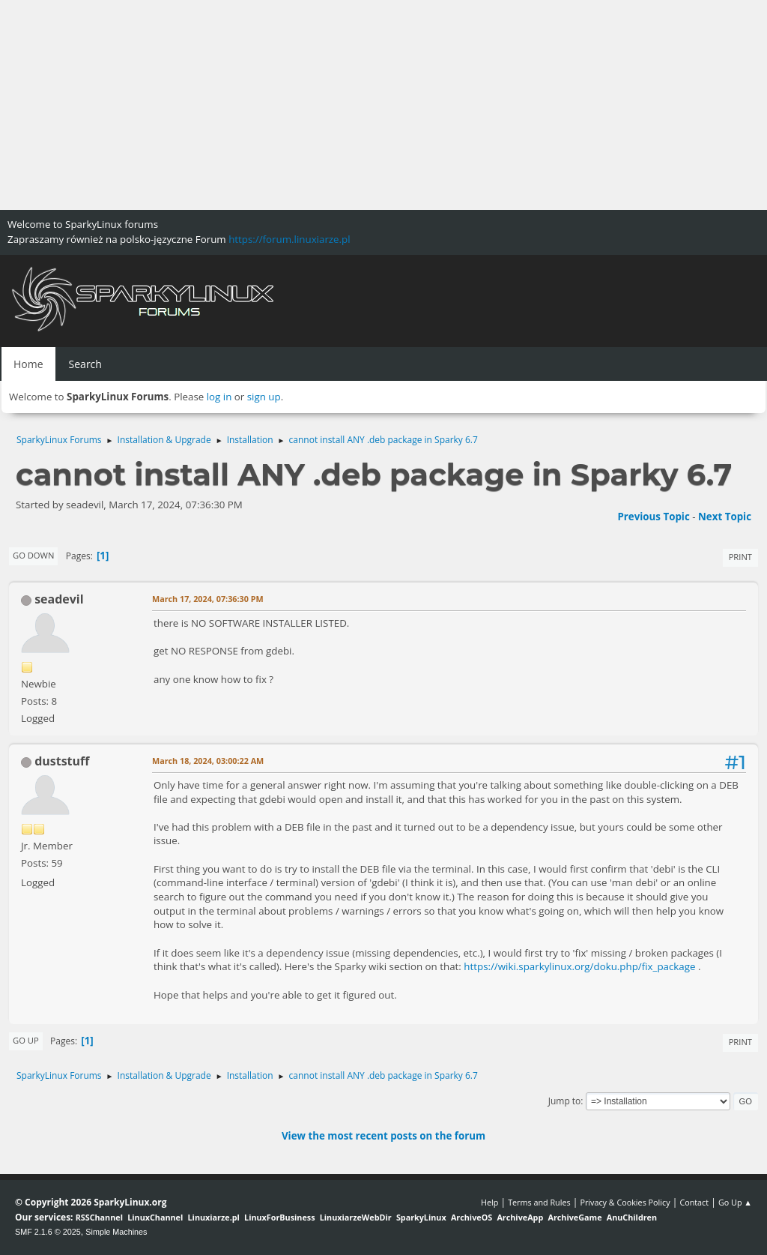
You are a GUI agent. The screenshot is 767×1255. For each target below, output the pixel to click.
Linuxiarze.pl (214, 1217)
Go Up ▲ (735, 1202)
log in (219, 396)
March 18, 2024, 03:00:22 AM (208, 760)
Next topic (724, 516)
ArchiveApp (520, 1217)
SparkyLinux (421, 1217)
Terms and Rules (539, 1202)
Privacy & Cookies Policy (625, 1202)
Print (740, 556)
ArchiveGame (574, 1217)
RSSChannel (99, 1217)
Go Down (33, 555)
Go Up (26, 1040)
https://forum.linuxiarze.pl (289, 239)
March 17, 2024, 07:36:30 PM (208, 598)
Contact (694, 1202)
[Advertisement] (383, 105)
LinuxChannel (155, 1217)
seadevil (58, 599)
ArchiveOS (471, 1217)
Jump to (564, 1101)
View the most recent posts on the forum (383, 1136)
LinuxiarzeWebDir (356, 1217)
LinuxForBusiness (279, 1217)
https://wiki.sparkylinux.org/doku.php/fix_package (579, 966)
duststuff (61, 761)
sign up (264, 396)
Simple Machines (116, 1231)
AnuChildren (632, 1217)
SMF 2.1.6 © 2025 (48, 1231)
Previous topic (653, 516)
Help (489, 1202)
